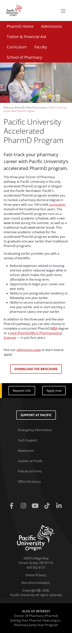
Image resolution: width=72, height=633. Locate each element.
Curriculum (17, 47)
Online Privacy (35, 575)
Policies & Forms (30, 471)
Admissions (51, 26)
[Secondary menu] (63, 11)
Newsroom (26, 451)
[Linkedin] (59, 506)
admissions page (29, 350)
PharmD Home (20, 26)
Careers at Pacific (30, 461)
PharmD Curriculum (36, 107)
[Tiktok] (47, 506)
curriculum (57, 204)
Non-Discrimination (36, 583)
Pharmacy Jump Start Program (36, 625)
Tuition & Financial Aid (26, 36)
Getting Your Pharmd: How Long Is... (36, 620)
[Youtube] (36, 506)
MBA (54, 328)
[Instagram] (24, 506)
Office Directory (29, 481)
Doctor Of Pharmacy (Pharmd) (36, 616)
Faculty (40, 47)
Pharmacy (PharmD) (14, 107)
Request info (22, 390)
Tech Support (27, 440)
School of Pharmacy (24, 57)
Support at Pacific (36, 415)
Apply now (53, 390)
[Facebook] (12, 506)
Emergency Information (35, 430)
